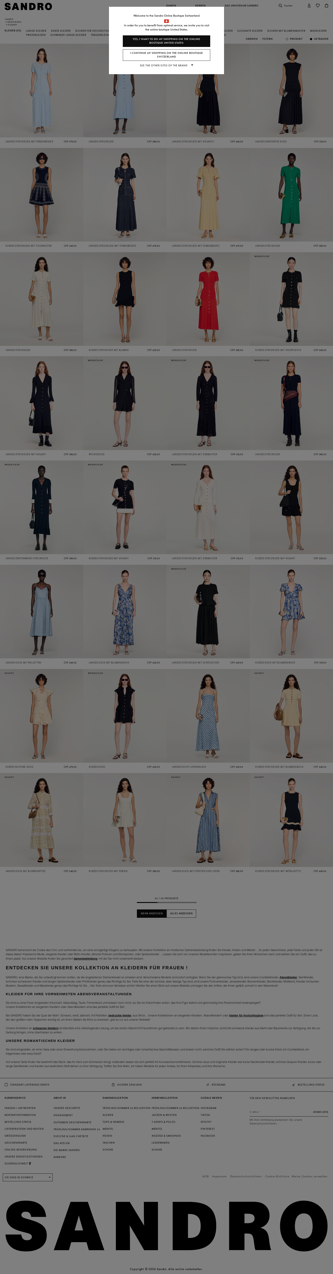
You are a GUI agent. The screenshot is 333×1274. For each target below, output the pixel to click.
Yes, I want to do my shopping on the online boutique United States (166, 41)
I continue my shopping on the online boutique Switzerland (166, 55)
